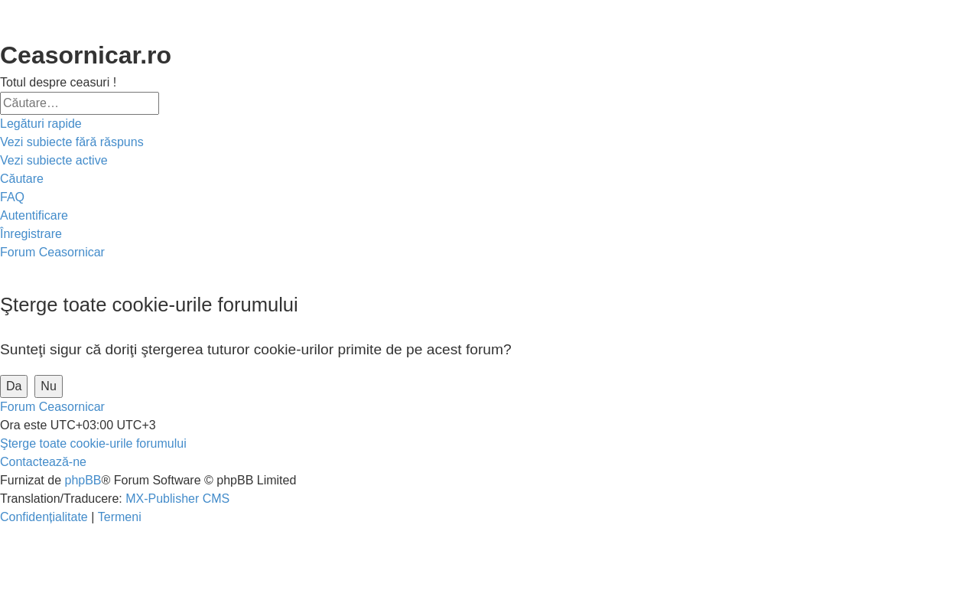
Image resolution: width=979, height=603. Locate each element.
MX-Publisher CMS (177, 498)
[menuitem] (72, 142)
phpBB (82, 480)
